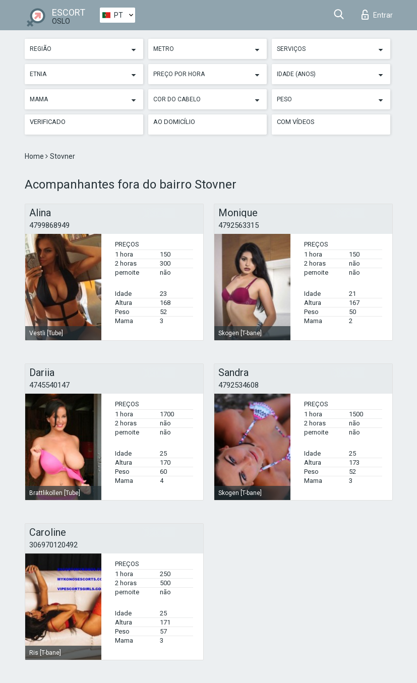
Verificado (48, 122)
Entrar (377, 14)
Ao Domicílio (174, 122)
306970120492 (53, 544)
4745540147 (49, 385)
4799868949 (49, 225)
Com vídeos (296, 122)
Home (35, 156)
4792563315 (238, 225)
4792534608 (238, 385)
